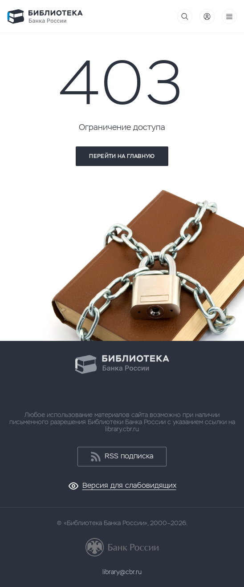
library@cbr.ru (122, 572)
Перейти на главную (122, 156)
